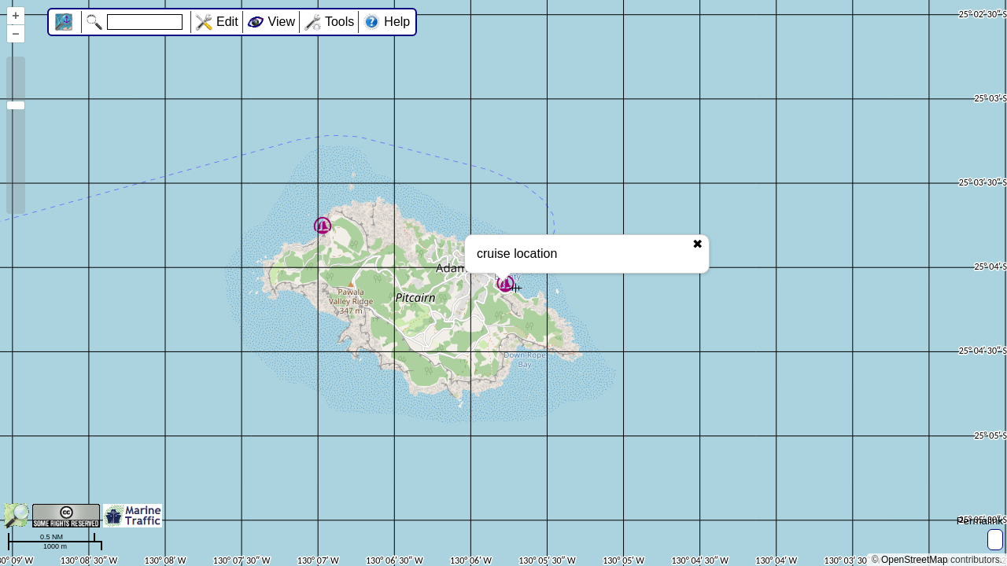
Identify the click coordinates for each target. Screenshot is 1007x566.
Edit (227, 21)
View (281, 21)
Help (397, 21)
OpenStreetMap (914, 559)
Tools (339, 21)
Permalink (980, 521)
